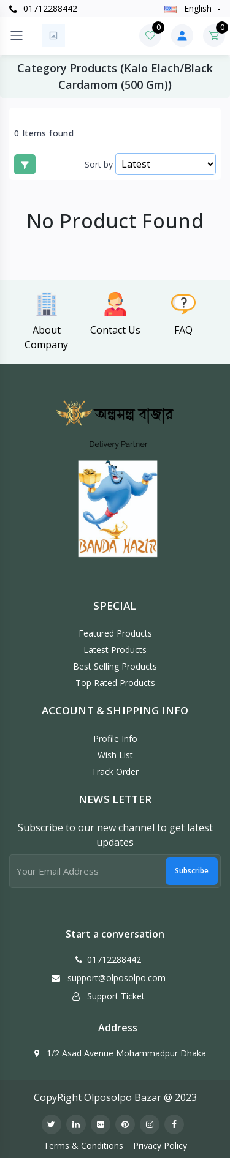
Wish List (115, 755)
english (189, 8)
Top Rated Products (115, 683)
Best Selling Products (115, 666)
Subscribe (192, 870)
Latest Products (115, 650)
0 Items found (44, 133)
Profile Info (115, 738)
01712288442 (43, 8)
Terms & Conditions (83, 1145)
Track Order (115, 771)
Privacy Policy (160, 1145)
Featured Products (115, 633)
